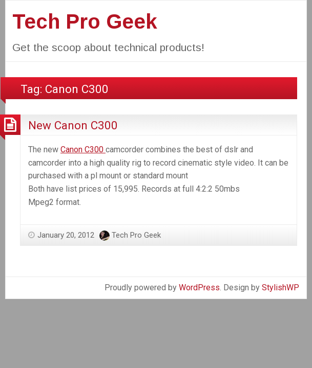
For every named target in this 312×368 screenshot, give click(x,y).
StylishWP (280, 287)
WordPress (199, 287)
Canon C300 (83, 149)
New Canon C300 (73, 125)
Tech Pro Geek (84, 21)
